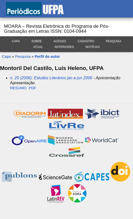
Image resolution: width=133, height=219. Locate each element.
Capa (16, 41)
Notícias (92, 47)
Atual (38, 47)
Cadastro (86, 41)
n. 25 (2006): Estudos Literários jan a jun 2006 (51, 78)
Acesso (59, 41)
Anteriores (64, 47)
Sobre (36, 41)
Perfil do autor (47, 56)
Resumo (18, 88)
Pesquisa (113, 41)
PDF (32, 88)
